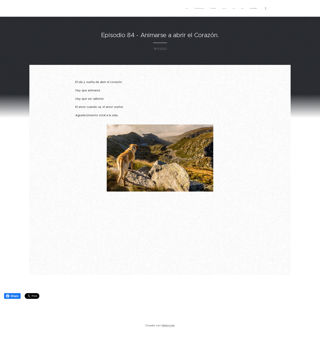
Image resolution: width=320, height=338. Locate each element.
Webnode (168, 325)
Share (12, 296)
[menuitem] (217, 8)
